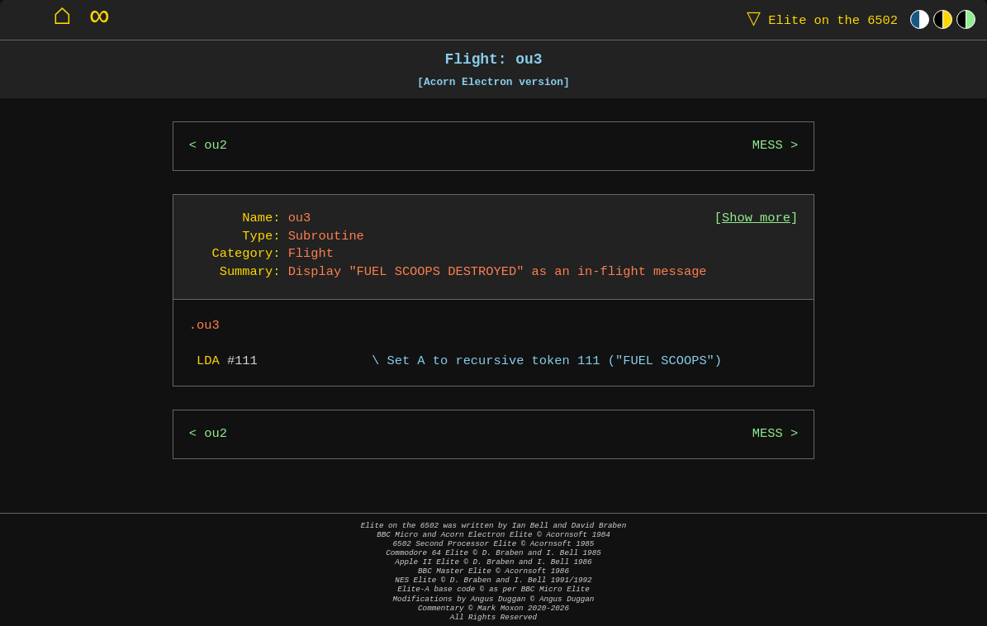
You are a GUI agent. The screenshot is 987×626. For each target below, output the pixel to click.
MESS (767, 145)
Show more (756, 218)
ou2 (215, 145)
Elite (818, 19)
